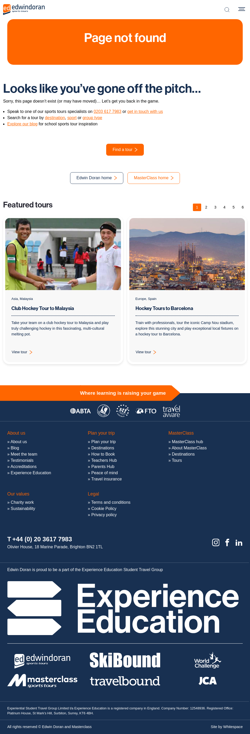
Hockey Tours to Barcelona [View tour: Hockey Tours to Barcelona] (164, 309)
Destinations (102, 448)
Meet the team (24, 454)
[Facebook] (227, 542)
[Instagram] (216, 542)
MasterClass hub (187, 442)
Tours (177, 460)
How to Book (103, 454)
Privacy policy (104, 515)
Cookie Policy (104, 508)
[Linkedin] (239, 542)
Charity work (22, 502)
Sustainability (23, 508)
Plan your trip (103, 442)
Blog (15, 448)
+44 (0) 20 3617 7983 (42, 539)
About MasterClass (189, 448)
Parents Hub (102, 466)
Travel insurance (106, 479)
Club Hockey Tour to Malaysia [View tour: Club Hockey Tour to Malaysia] (42, 309)
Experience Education (31, 473)
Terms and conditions (110, 502)
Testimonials (22, 460)
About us (18, 442)
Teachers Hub (104, 460)
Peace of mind (104, 473)
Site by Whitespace (227, 727)
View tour (25, 353)
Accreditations (23, 466)
